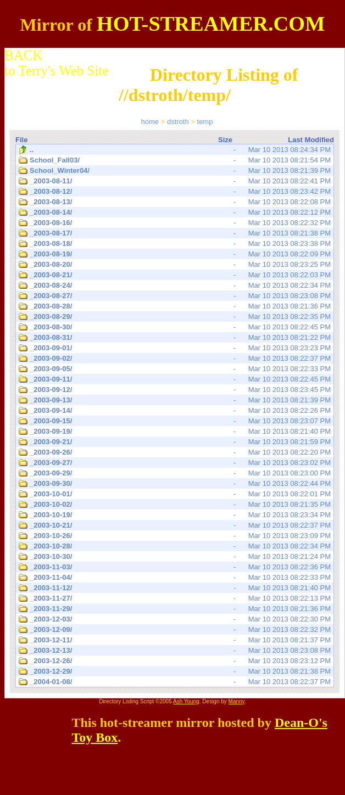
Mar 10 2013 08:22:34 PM (175, 285)
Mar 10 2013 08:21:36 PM (175, 306)
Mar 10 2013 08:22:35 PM (175, 316)
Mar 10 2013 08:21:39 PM (175, 170)
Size (225, 140)
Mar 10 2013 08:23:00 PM (175, 473)
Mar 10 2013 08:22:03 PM (175, 275)
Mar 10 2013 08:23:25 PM (175, 264)
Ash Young (186, 701)
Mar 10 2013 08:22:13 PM (175, 598)
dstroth (178, 121)
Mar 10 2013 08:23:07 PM (175, 421)
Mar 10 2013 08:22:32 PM (175, 223)
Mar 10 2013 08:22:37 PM (175, 358)
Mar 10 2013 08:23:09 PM (175, 535)
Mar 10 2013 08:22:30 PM (175, 619)
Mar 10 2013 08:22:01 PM (175, 494)
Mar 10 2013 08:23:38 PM (175, 243)
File (21, 140)
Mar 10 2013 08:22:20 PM (175, 452)
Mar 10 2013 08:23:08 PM (175, 296)
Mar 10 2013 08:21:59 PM (175, 442)
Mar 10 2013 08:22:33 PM (175, 369)
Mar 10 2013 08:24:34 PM (175, 149)
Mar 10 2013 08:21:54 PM (175, 160)
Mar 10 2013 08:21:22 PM (175, 337)
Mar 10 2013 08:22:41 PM (175, 181)
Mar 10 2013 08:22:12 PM (175, 212)
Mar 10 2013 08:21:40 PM (175, 431)
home (150, 121)
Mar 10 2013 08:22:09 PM (175, 254)
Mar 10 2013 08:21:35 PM (175, 504)
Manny (236, 701)
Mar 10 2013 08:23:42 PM (175, 191)
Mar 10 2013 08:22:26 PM (175, 410)
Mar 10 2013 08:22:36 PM (175, 567)
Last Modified (311, 140)
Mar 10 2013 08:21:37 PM (175, 640)
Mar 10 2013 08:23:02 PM (175, 462)
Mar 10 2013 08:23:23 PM (175, 348)
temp (205, 121)
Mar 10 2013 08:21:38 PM (175, 233)
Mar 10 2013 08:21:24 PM (175, 556)
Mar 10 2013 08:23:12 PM (175, 661)
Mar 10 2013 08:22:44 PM (175, 483)
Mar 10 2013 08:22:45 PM (175, 327)
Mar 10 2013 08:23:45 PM (175, 389)
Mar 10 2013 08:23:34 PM (175, 515)
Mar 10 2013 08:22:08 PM (175, 202)
